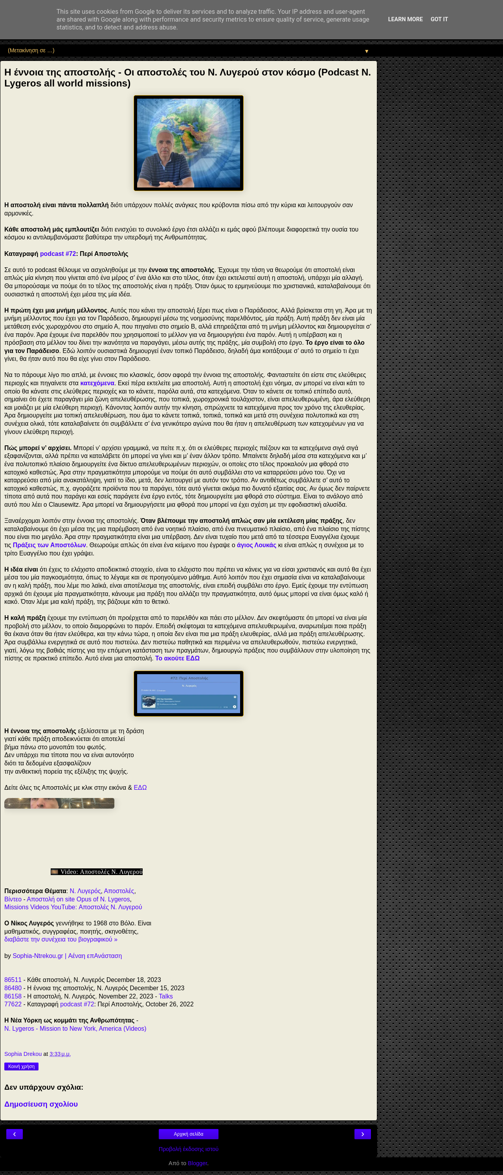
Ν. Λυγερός (85, 891)
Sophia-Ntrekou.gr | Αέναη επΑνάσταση (67, 956)
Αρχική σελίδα (189, 1134)
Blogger (197, 1163)
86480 (13, 988)
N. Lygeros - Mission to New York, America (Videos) (75, 1028)
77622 (13, 1004)
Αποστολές (119, 891)
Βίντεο (13, 899)
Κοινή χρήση (21, 1066)
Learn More (405, 19)
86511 (13, 979)
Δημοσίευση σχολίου (41, 1104)
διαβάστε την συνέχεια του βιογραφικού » (60, 939)
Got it (439, 19)
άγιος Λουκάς (256, 545)
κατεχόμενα (97, 383)
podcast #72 (58, 253)
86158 (13, 996)
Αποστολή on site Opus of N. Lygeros (78, 899)
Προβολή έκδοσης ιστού (189, 1149)
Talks (166, 996)
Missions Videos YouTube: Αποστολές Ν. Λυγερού (73, 907)
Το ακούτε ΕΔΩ (177, 658)
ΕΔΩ (140, 787)
